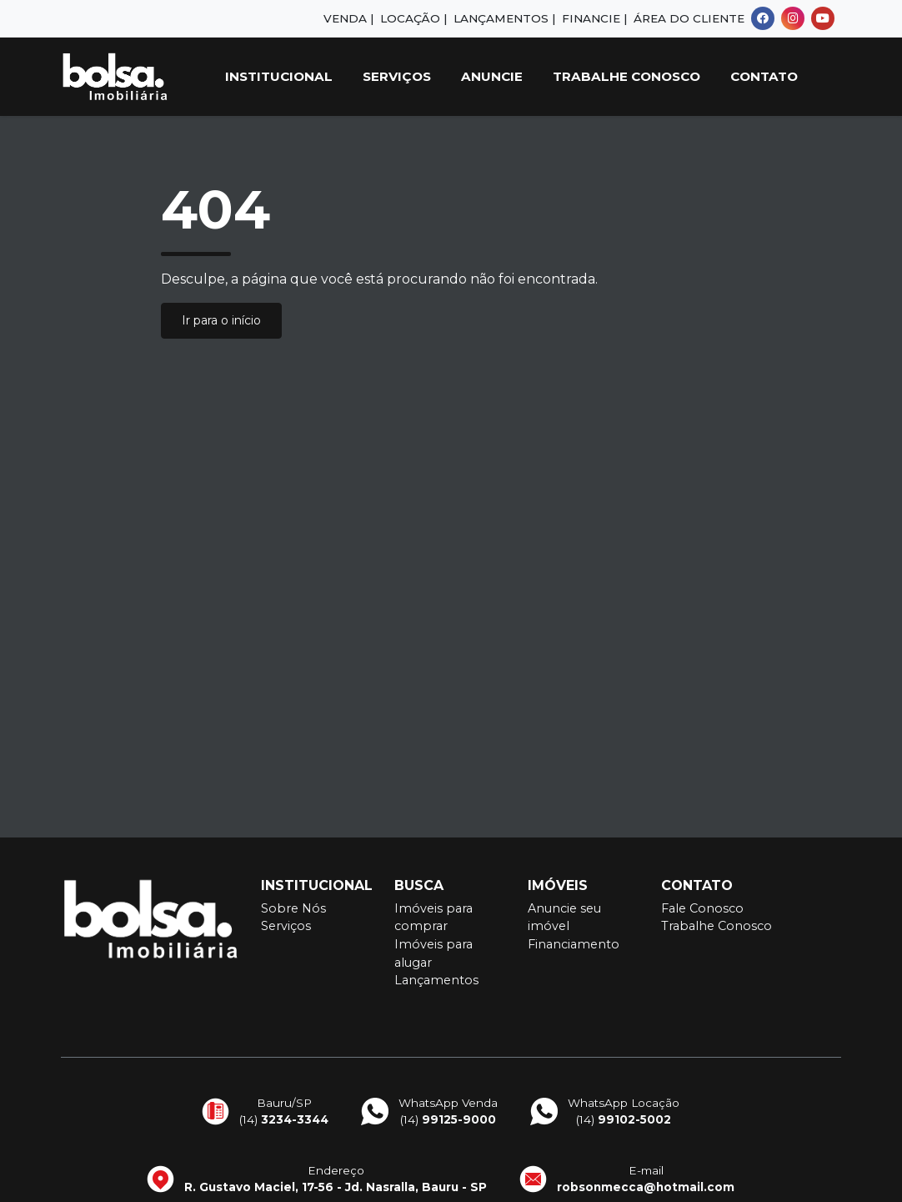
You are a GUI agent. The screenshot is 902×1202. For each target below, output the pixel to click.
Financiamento (573, 944)
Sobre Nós (293, 908)
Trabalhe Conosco (626, 76)
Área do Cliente (689, 18)
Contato (764, 76)
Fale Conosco (702, 908)
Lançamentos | (504, 18)
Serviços (397, 76)
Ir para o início (221, 320)
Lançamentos (436, 980)
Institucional (279, 76)
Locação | (413, 18)
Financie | (594, 18)
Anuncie (492, 76)
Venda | (348, 18)
